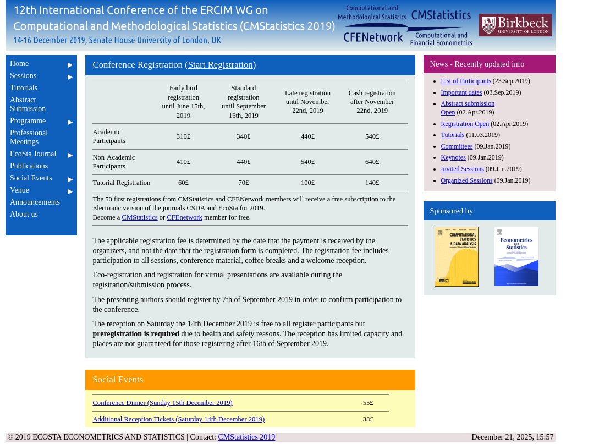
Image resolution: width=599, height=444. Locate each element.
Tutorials (41, 88)
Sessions (41, 76)
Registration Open (465, 124)
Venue (41, 190)
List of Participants (466, 81)
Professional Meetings (41, 137)
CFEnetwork (184, 217)
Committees (457, 146)
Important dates (461, 92)
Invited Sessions (462, 169)
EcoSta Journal (41, 154)
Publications (41, 166)
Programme (41, 121)
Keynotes (453, 157)
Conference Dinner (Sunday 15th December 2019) (162, 403)
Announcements (41, 202)
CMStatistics (140, 217)
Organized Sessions (467, 180)
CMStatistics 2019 (247, 437)
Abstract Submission (41, 104)
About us (41, 214)
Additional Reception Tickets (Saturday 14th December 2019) (178, 419)
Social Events (41, 178)
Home (41, 63)
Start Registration (220, 64)
